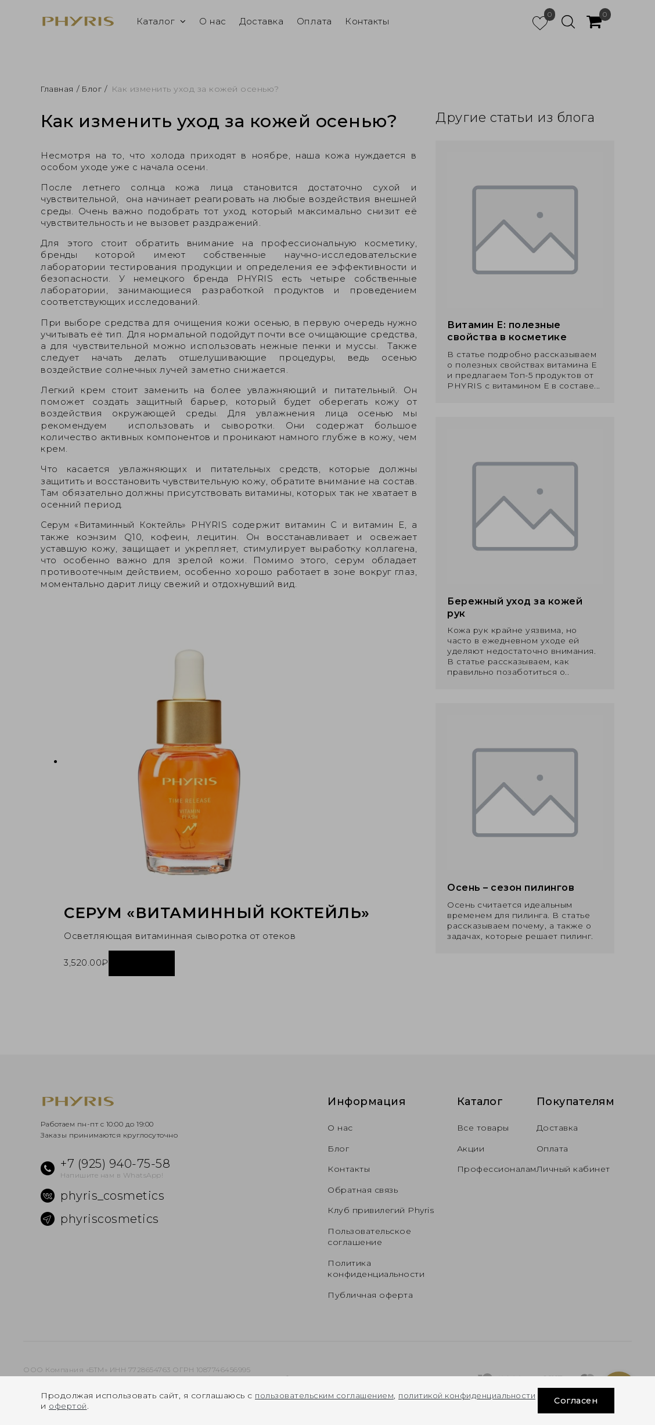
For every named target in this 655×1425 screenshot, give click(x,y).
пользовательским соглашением (327, 1395)
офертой (169, 1406)
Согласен (573, 1400)
